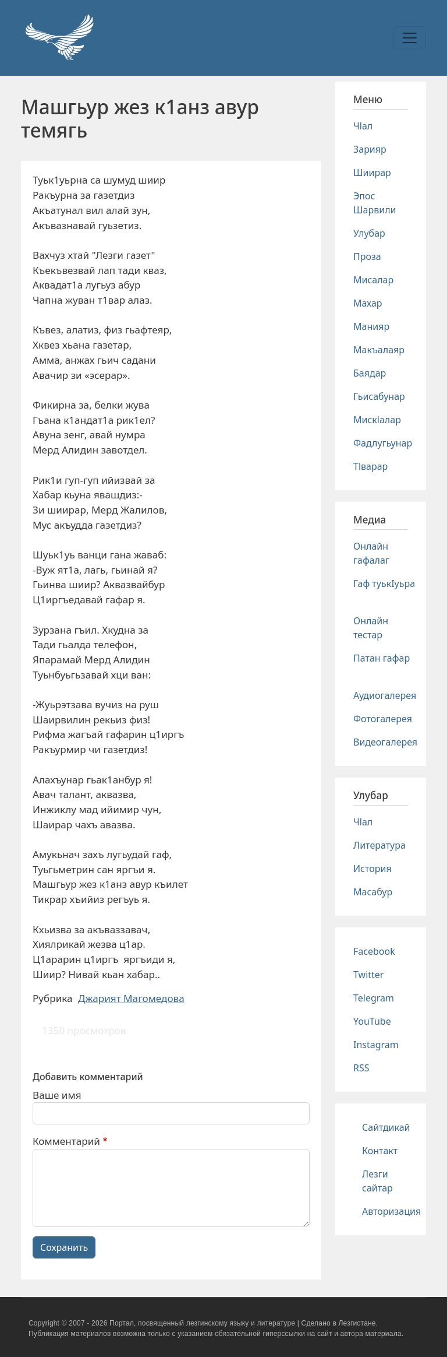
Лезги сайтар (377, 1181)
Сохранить (64, 1247)
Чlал (362, 125)
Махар (367, 303)
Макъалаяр (379, 349)
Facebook (374, 951)
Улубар (369, 233)
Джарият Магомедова (131, 998)
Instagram (376, 1044)
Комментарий (66, 1141)
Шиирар (372, 172)
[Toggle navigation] (409, 38)
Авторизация (391, 1211)
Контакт (380, 1150)
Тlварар (370, 466)
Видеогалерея (385, 742)
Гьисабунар (379, 396)
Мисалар (373, 279)
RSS (361, 1067)
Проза (367, 256)
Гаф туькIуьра (384, 583)
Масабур (372, 891)
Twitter (368, 974)
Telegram (373, 998)
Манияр (371, 326)
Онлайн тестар (370, 627)
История (372, 868)
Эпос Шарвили (374, 202)
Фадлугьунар (382, 443)
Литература (379, 845)
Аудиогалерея (384, 695)
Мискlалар (377, 419)
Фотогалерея (382, 718)
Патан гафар (381, 658)
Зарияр (369, 149)
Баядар (369, 373)
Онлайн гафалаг (371, 553)
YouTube (372, 1021)
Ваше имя (57, 1095)
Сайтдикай (386, 1127)
